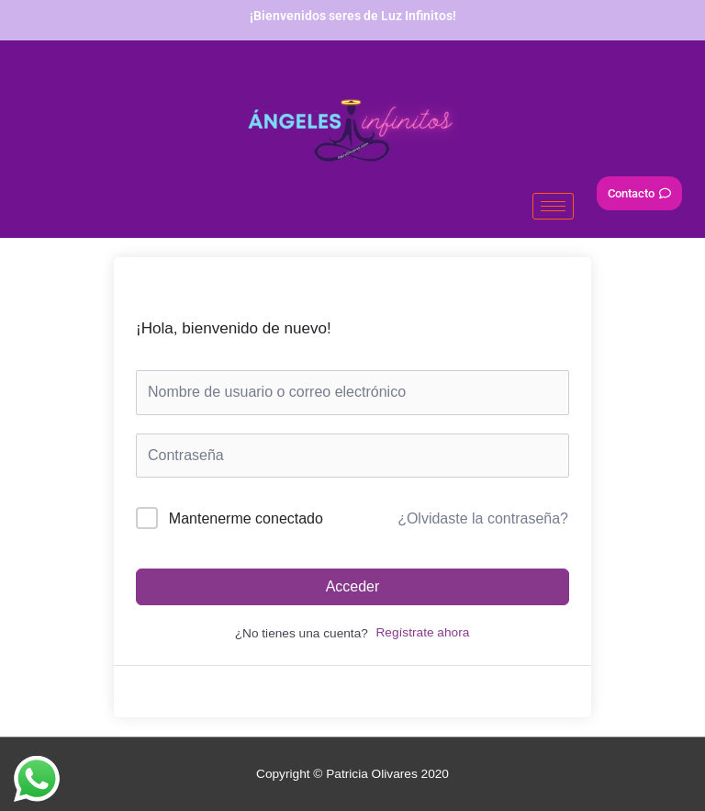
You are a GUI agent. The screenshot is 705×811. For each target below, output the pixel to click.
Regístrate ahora (422, 632)
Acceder (353, 586)
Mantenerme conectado (246, 518)
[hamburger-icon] (553, 206)
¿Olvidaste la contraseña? (482, 518)
